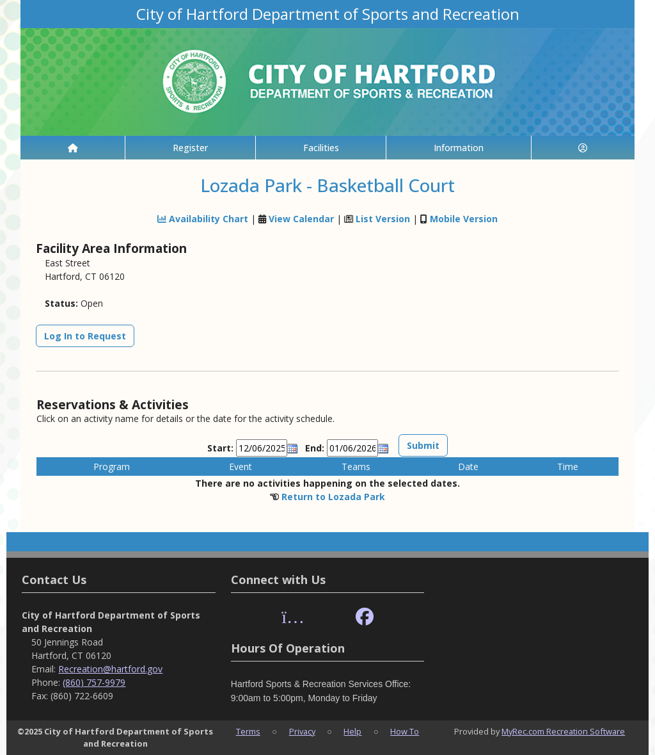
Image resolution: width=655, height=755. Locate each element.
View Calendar (301, 219)
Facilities (321, 148)
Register (190, 148)
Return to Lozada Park (333, 497)
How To (404, 731)
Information (459, 148)
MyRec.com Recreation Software (563, 731)
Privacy (302, 731)
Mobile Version (464, 219)
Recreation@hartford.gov (110, 669)
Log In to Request (85, 336)
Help (352, 731)
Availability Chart (202, 219)
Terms (248, 731)
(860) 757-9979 (94, 682)
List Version (383, 219)
